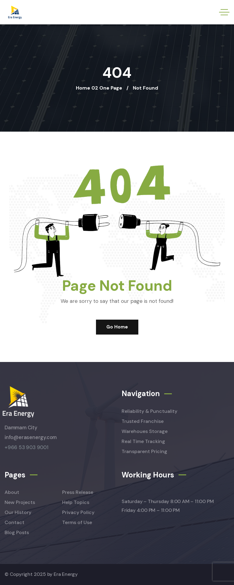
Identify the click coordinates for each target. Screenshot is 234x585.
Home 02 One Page (99, 88)
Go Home (117, 327)
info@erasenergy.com (31, 437)
